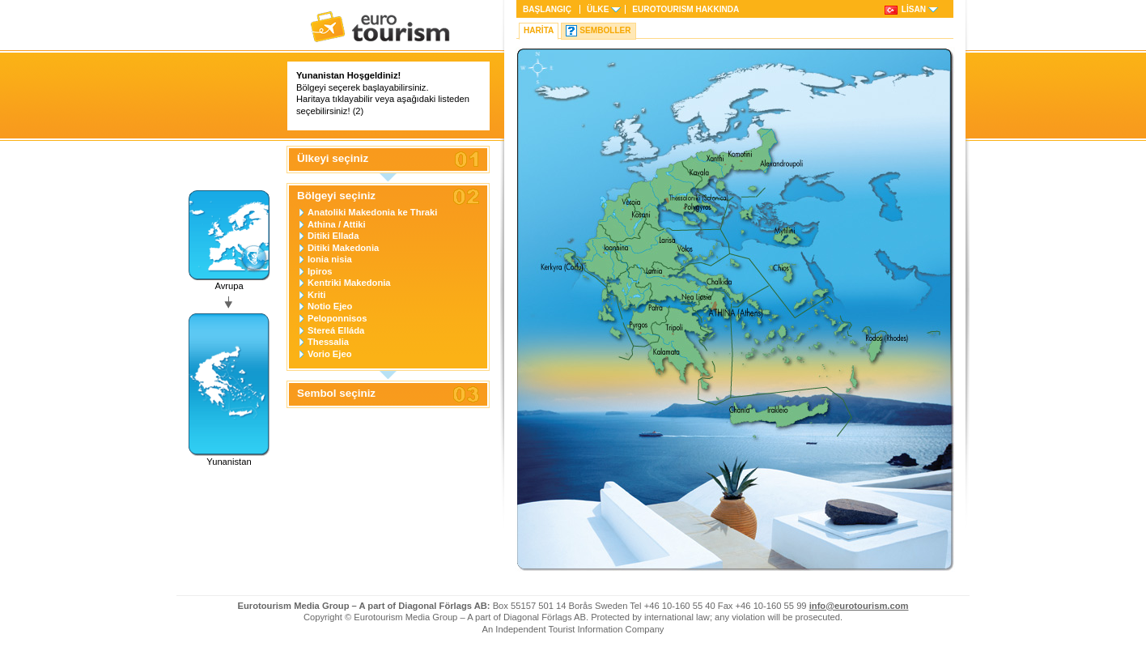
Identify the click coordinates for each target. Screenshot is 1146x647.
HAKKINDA (685, 9)
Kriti (316, 295)
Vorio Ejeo (330, 354)
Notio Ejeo (330, 306)
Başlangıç (547, 9)
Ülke (598, 9)
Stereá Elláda (336, 330)
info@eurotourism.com (859, 606)
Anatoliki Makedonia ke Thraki (372, 212)
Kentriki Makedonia (349, 282)
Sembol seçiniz (336, 393)
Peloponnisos (337, 318)
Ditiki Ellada (333, 235)
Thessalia (328, 342)
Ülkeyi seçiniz (332, 158)
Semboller (604, 30)
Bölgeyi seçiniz (336, 196)
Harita (539, 30)
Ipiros (320, 271)
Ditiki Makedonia (343, 248)
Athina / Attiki (337, 224)
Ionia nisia (330, 259)
